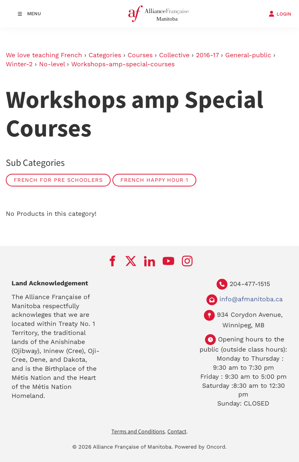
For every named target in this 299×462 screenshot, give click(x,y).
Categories (105, 55)
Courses (140, 55)
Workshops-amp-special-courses (123, 64)
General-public (248, 55)
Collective (174, 55)
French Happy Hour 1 (154, 180)
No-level (52, 64)
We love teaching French (44, 55)
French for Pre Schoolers (58, 180)
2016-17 (207, 55)
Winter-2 (19, 64)
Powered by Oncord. (201, 447)
